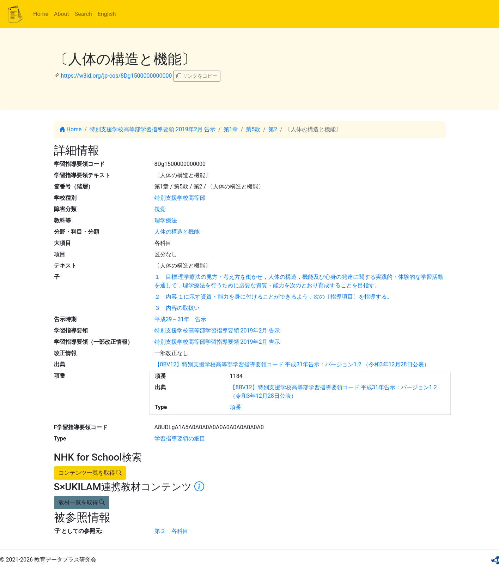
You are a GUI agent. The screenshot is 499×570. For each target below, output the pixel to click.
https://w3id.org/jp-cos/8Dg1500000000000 (116, 75)
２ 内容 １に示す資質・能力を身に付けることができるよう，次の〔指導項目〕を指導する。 (273, 296)
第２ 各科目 (171, 531)
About (61, 14)
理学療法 (165, 220)
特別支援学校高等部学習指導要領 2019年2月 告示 (152, 129)
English (107, 14)
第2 (272, 129)
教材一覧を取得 (82, 502)
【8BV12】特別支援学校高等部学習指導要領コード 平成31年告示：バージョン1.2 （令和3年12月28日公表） (292, 364)
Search (83, 14)
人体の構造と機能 (177, 231)
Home (40, 14)
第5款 (253, 129)
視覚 (160, 209)
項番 (235, 407)
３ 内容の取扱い (177, 308)
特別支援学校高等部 (179, 197)
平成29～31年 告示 (180, 319)
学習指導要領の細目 (179, 438)
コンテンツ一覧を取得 (90, 472)
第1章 (231, 129)
